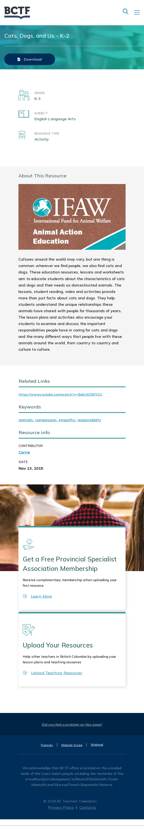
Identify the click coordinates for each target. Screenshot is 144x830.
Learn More (37, 596)
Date (23, 462)
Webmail (97, 745)
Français (47, 745)
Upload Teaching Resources (52, 672)
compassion (46, 419)
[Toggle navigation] (139, 15)
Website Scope (72, 745)
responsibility (89, 419)
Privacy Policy (61, 807)
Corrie (24, 452)
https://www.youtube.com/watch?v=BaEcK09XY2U (60, 394)
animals (26, 419)
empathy (67, 419)
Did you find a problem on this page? (72, 724)
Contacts (88, 807)
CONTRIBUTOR (31, 446)
